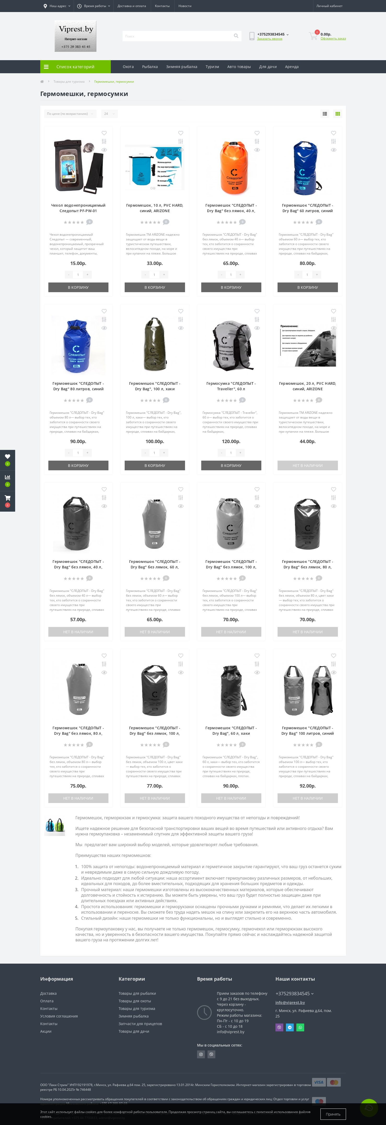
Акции (45, 1031)
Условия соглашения (59, 1016)
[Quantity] (78, 275)
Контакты (162, 6)
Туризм (212, 66)
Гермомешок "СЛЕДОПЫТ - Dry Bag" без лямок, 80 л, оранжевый (78, 733)
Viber (279, 1027)
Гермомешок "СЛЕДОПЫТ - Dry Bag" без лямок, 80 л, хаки (307, 567)
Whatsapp (300, 1027)
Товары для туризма (69, 81)
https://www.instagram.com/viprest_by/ (201, 1054)
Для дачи (267, 66)
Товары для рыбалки (137, 993)
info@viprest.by (290, 1002)
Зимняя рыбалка (181, 66)
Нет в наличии (308, 465)
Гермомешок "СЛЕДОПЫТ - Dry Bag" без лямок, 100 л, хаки (155, 733)
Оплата (47, 1000)
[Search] (236, 36)
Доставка (48, 993)
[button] (7, 501)
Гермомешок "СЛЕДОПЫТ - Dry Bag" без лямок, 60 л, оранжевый (155, 567)
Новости (185, 6)
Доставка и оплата (132, 6)
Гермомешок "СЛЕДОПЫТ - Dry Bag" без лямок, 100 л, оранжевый (231, 567)
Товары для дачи (134, 1031)
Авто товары (239, 66)
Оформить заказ (333, 38)
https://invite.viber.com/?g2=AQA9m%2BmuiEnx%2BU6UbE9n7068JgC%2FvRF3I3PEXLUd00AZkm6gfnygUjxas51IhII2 (211, 1054)
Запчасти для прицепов (140, 1023)
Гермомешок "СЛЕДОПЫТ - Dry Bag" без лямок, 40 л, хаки (78, 567)
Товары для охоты (135, 1000)
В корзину (78, 287)
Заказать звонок (270, 38)
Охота (128, 66)
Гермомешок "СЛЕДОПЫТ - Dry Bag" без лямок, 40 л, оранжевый (231, 211)
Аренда (292, 66)
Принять (333, 1114)
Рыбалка (150, 66)
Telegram (290, 1027)
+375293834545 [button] (295, 994)
